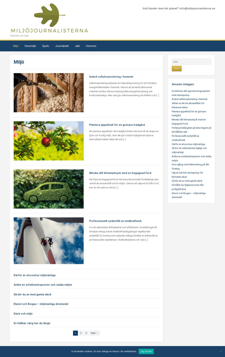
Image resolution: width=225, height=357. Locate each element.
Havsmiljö (30, 46)
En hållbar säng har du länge (32, 323)
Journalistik (62, 46)
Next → (94, 333)
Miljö (16, 46)
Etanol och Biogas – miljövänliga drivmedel (41, 304)
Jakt (77, 46)
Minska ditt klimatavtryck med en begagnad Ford (120, 173)
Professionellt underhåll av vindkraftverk (115, 221)
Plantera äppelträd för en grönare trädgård (117, 124)
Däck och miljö (23, 313)
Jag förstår (146, 351)
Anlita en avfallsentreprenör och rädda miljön (43, 284)
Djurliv (45, 46)
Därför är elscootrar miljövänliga (35, 275)
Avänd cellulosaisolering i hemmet (111, 76)
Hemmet (91, 46)
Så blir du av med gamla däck (32, 294)
